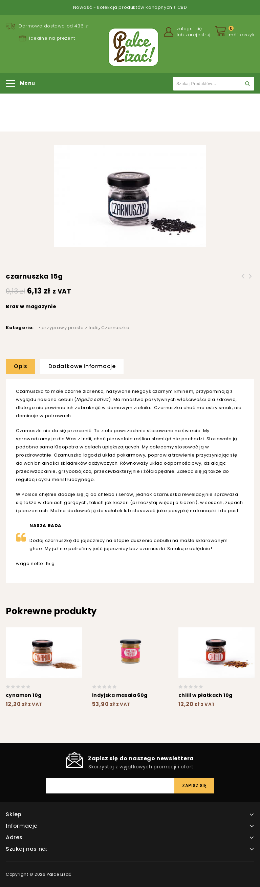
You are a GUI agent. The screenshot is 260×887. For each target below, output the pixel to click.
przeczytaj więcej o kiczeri (163, 502)
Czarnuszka (159, 113)
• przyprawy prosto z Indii (113, 113)
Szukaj (247, 83)
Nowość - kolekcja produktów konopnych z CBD (130, 7)
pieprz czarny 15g (243, 280)
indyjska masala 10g (250, 280)
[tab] (23, 366)
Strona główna (64, 113)
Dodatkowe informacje (81, 366)
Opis (20, 366)
